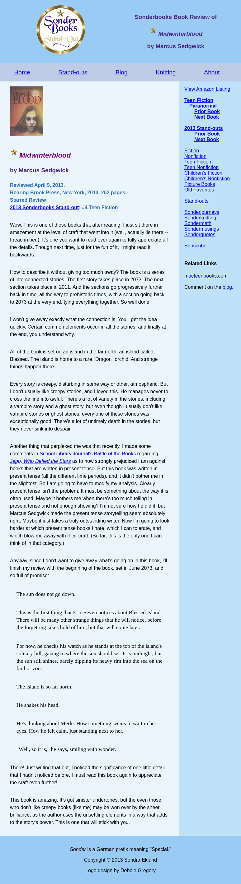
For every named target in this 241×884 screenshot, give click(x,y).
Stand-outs (73, 72)
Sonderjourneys (201, 212)
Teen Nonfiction (201, 167)
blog (227, 287)
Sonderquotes (199, 234)
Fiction (191, 150)
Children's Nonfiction (207, 178)
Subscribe (195, 245)
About (212, 72)
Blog (121, 72)
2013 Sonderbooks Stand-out (44, 207)
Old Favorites (199, 189)
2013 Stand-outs (203, 128)
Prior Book (207, 111)
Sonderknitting (200, 217)
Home (22, 72)
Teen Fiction (198, 100)
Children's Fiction (203, 173)
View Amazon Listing (207, 89)
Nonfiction (195, 156)
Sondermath (197, 223)
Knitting (166, 72)
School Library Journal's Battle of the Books (88, 453)
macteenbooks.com (206, 276)
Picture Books (199, 184)
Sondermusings (201, 229)
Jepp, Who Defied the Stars (40, 461)
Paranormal (203, 105)
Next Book (206, 117)
